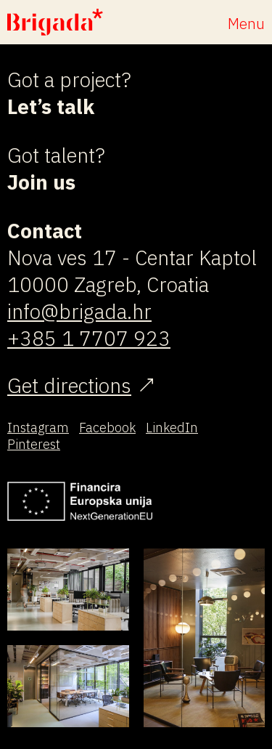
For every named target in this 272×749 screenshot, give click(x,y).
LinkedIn (172, 427)
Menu (246, 23)
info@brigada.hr (79, 311)
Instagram (38, 427)
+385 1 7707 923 (88, 338)
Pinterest (33, 444)
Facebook (107, 427)
